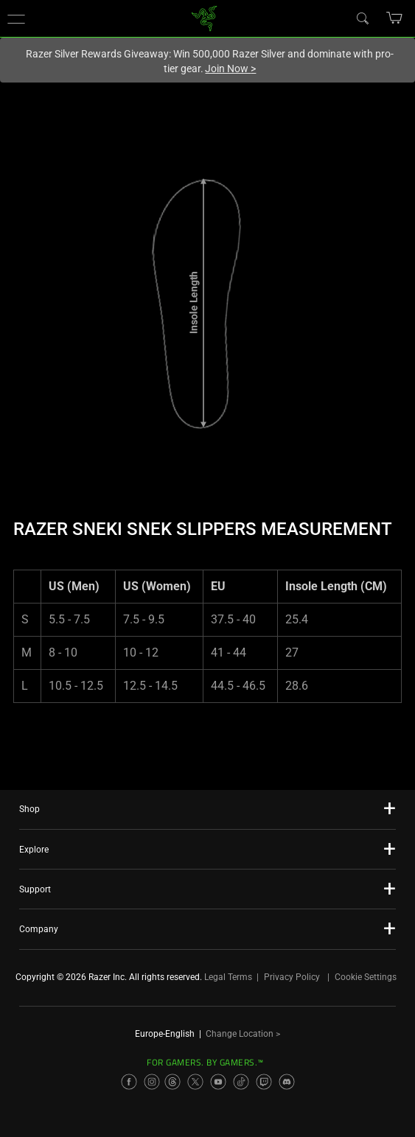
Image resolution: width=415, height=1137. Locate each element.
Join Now (230, 68)
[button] (16, 18)
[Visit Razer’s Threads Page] (172, 1082)
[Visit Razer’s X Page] (195, 1082)
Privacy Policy (292, 977)
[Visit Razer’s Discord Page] (286, 1082)
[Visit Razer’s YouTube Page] (218, 1082)
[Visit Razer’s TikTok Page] (241, 1082)
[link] (204, 17)
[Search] (362, 17)
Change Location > (243, 1034)
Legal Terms (228, 977)
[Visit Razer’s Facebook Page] (129, 1082)
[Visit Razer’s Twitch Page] (264, 1082)
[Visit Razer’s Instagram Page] (152, 1082)
